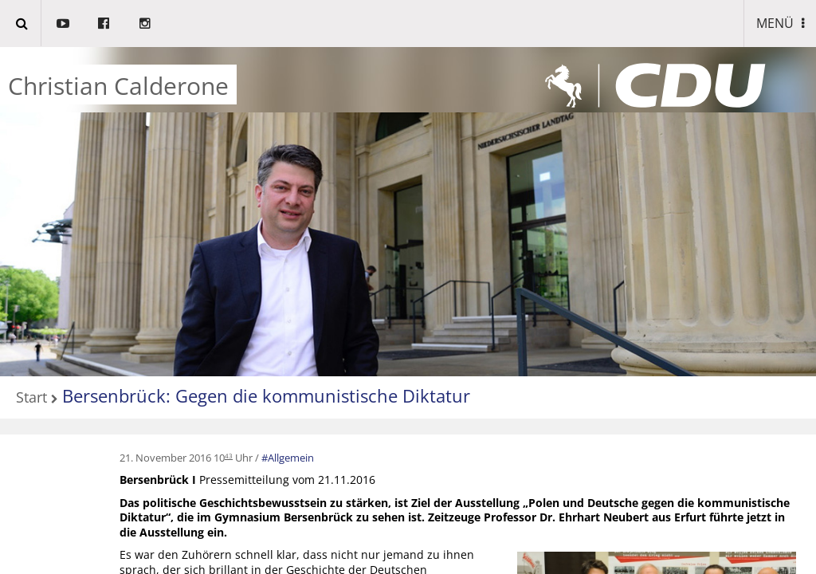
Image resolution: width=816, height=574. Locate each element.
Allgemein (291, 457)
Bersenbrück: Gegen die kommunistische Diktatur (266, 395)
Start (31, 398)
